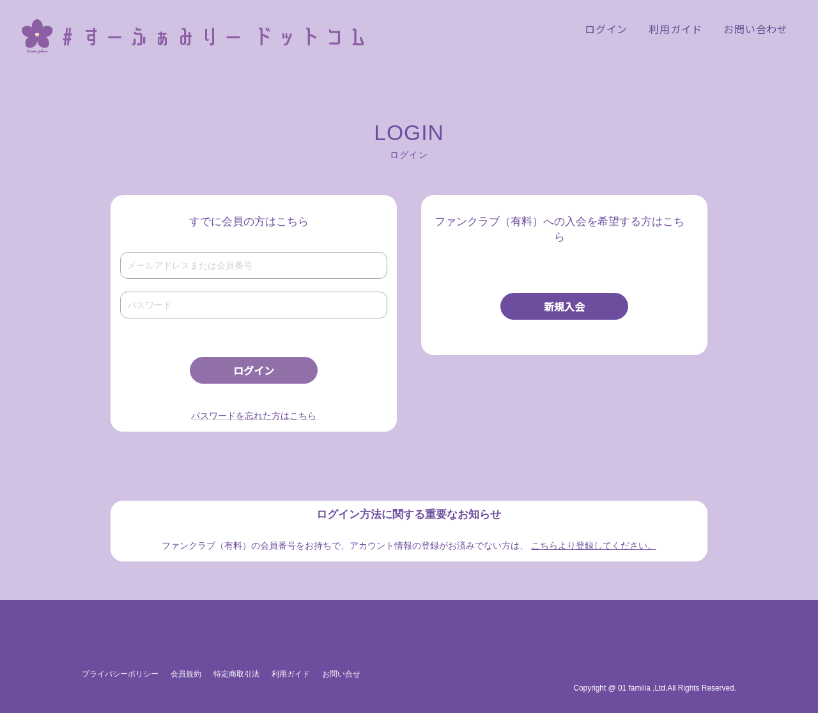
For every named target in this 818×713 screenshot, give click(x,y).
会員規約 (186, 674)
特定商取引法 (236, 674)
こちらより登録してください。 (593, 545)
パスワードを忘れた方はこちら (253, 416)
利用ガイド (291, 674)
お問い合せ (341, 674)
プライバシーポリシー (120, 674)
